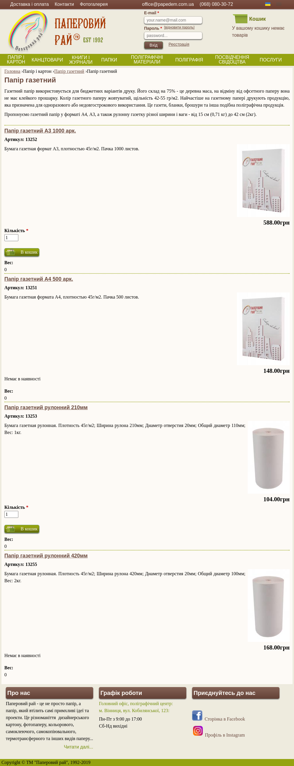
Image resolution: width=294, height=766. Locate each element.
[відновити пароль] (179, 27)
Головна (12, 71)
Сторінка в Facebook (225, 718)
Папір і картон (37, 71)
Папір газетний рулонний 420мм (46, 556)
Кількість (16, 230)
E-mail (151, 12)
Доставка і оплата (29, 4)
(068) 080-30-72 (216, 4)
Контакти (64, 4)
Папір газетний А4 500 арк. (38, 279)
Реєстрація (179, 44)
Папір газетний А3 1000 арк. (40, 131)
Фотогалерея (94, 4)
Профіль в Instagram (225, 735)
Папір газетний (69, 71)
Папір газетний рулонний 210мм (46, 407)
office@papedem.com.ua (168, 4)
